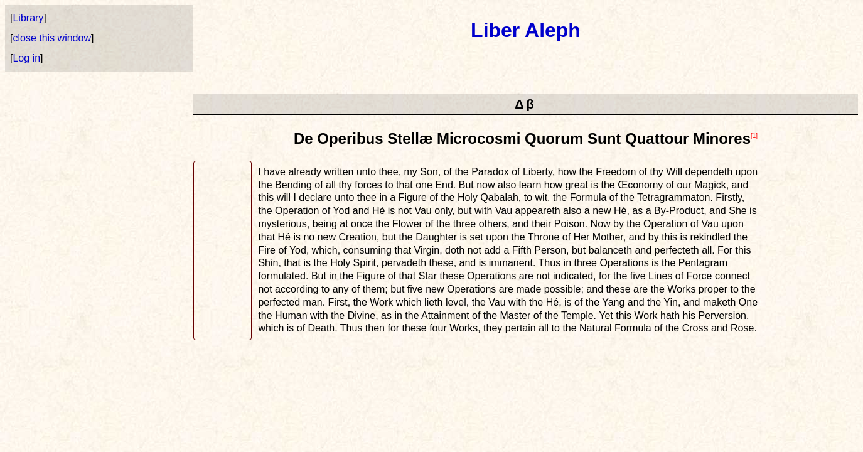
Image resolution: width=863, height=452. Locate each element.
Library (28, 18)
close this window (52, 38)
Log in (26, 58)
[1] (754, 135)
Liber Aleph (526, 30)
